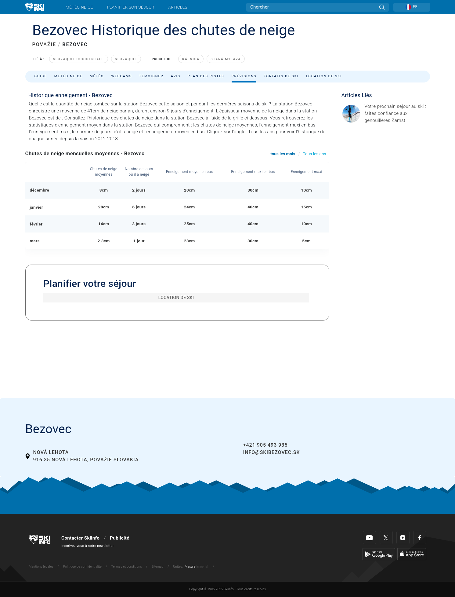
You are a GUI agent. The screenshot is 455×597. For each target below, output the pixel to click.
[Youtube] (369, 537)
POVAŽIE (44, 44)
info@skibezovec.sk (271, 452)
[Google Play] (379, 554)
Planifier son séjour (130, 7)
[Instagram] (403, 537)
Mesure (190, 566)
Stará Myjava (226, 59)
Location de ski (324, 76)
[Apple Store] (411, 554)
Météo (97, 76)
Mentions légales (41, 566)
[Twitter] (386, 537)
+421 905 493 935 (265, 445)
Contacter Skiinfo (80, 538)
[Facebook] (419, 537)
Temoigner (151, 76)
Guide (40, 76)
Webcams (121, 76)
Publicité (119, 538)
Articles (177, 7)
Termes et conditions (126, 566)
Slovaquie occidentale (78, 59)
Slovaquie (126, 59)
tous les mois (282, 153)
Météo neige (79, 7)
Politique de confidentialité (82, 566)
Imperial (202, 566)
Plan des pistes (206, 76)
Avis (175, 76)
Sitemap (157, 566)
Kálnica (191, 59)
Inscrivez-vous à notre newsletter (87, 546)
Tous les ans (314, 153)
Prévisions (244, 76)
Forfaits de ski (281, 76)
